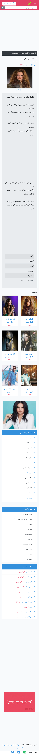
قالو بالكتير (30, 443)
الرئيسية (33, 53)
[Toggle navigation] (34, 4)
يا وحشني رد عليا (28, 602)
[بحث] (3, 7)
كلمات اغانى (24, 53)
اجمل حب (30, 493)
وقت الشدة (30, 577)
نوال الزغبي (22, 572)
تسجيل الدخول (9, 3)
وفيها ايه (31, 559)
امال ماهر (34, 62)
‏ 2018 (22, 65)
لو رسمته (31, 453)
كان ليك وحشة (29, 582)
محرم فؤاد (22, 597)
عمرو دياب (25, 607)
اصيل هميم (20, 587)
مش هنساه (30, 458)
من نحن (10, 745)
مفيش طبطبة (29, 592)
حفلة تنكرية (29, 612)
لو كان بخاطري (29, 514)
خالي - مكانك (29, 587)
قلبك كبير (31, 483)
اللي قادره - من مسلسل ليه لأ (25, 519)
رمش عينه (30, 597)
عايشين (31, 448)
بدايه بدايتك (30, 438)
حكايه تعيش (30, 478)
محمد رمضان (19, 592)
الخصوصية (19, 748)
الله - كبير (30, 572)
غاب (32, 463)
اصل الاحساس (30, 64)
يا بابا (32, 607)
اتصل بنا (5, 745)
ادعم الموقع (17, 745)
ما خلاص (31, 539)
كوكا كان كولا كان (28, 617)
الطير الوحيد (30, 488)
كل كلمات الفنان (30, 498)
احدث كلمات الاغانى (29, 567)
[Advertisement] (19, 31)
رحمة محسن (20, 612)
